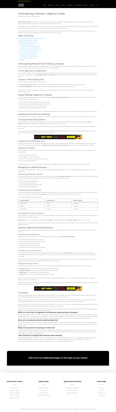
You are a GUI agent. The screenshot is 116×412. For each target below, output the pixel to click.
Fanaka (21, 16)
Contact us (92, 5)
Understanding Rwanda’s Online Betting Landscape (32, 38)
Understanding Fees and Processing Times (31, 50)
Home (44, 5)
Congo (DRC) (78, 5)
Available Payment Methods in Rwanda (30, 46)
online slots (32, 106)
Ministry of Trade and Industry (44, 68)
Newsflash (50, 5)
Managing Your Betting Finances (27, 44)
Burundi (86, 5)
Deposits (28, 220)
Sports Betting (35, 16)
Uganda (70, 5)
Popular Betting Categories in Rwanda (28, 40)
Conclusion (22, 60)
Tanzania (57, 5)
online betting (38, 31)
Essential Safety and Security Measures (29, 52)
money (21, 231)
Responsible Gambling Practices (28, 58)
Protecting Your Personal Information (30, 56)
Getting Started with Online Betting (28, 42)
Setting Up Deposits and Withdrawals (30, 48)
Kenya (63, 5)
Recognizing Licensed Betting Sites (29, 54)
